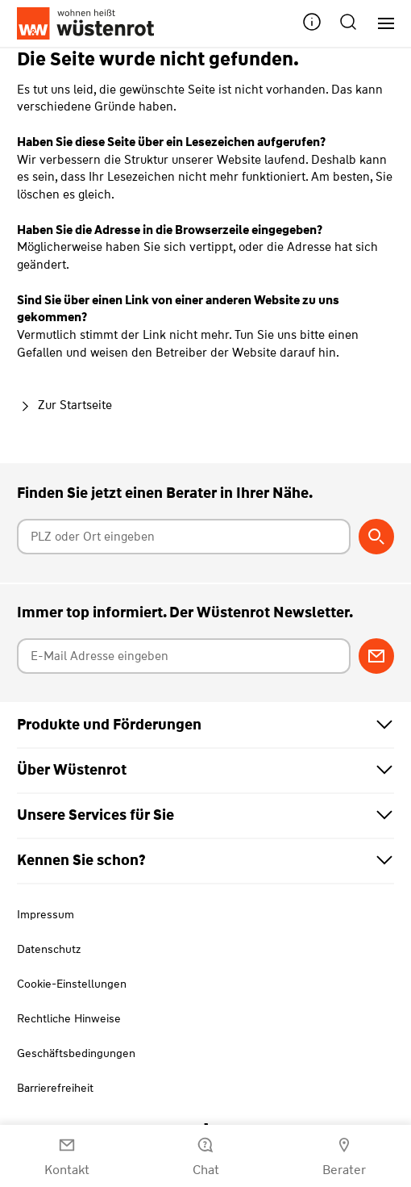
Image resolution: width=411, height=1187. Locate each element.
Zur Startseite (64, 405)
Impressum (45, 914)
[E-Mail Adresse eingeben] (184, 656)
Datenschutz (49, 949)
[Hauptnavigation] (380, 24)
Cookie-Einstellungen (72, 983)
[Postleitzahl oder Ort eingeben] (184, 536)
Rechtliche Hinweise (69, 1018)
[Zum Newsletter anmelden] (376, 656)
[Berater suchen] (376, 536)
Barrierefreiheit (55, 1087)
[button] (312, 24)
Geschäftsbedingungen (76, 1053)
